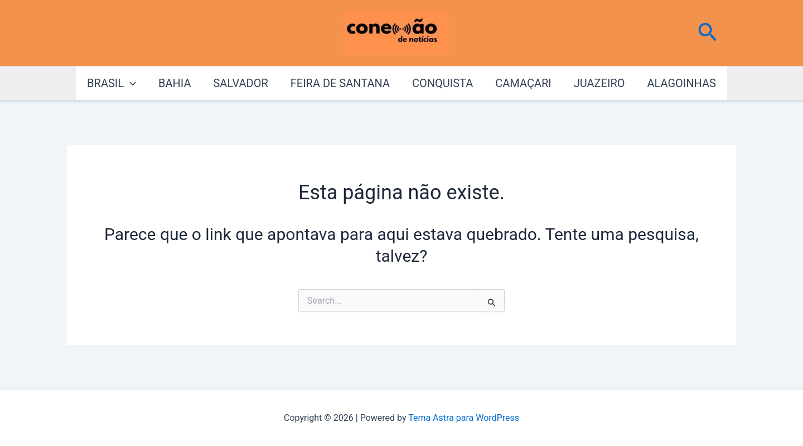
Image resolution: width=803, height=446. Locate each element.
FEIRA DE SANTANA (340, 83)
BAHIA (174, 83)
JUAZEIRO (599, 83)
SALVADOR (240, 83)
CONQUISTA (442, 83)
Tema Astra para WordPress (463, 418)
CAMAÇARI (523, 83)
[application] (130, 83)
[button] (707, 33)
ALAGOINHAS (681, 83)
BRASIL (111, 83)
